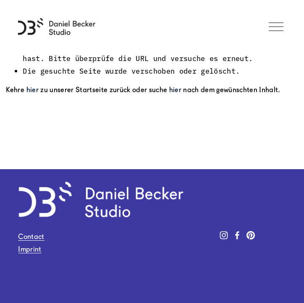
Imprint (29, 249)
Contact (31, 237)
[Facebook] (237, 235)
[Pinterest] (250, 235)
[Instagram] (224, 235)
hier (32, 90)
